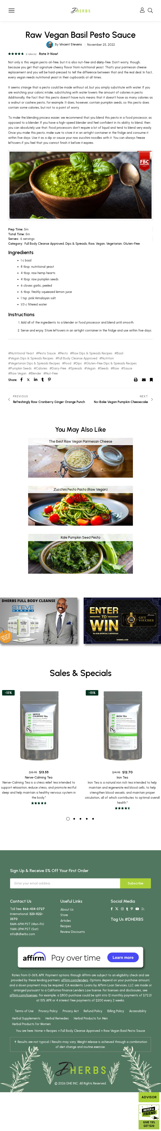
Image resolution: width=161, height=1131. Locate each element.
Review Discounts (72, 939)
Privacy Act (71, 1018)
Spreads (76, 368)
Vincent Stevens (70, 44)
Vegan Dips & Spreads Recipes (31, 358)
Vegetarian (114, 244)
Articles (65, 928)
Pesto (64, 353)
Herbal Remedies (57, 1026)
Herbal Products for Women (31, 1032)
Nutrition (108, 358)
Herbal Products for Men (91, 1026)
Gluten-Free (131, 244)
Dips (79, 363)
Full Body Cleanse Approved (44, 244)
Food (67, 363)
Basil (120, 353)
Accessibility (137, 1018)
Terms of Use (24, 1018)
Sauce (127, 368)
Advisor (149, 1097)
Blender (36, 373)
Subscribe (135, 891)
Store (64, 922)
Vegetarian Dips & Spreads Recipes (35, 363)
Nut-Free (52, 373)
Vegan (100, 244)
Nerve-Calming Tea (38, 793)
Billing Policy (115, 1018)
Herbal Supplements (26, 1026)
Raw (91, 244)
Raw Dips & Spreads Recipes (92, 353)
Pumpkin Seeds (21, 368)
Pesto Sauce (47, 353)
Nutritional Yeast (22, 353)
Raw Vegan (18, 373)
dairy (100, 62)
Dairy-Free (59, 368)
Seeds (104, 368)
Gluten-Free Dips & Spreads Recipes (111, 363)
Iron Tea (122, 796)
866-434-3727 (34, 916)
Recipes (65, 934)
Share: (12, 380)
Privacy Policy (48, 1018)
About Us (67, 917)
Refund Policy (93, 1018)
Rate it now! (48, 54)
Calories (41, 368)
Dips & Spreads (76, 244)
